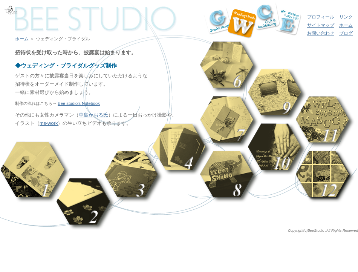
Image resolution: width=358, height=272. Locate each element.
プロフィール (320, 17)
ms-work (49, 123)
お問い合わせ (320, 33)
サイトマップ (320, 25)
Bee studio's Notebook (79, 103)
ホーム (346, 25)
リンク (346, 17)
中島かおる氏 (93, 115)
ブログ (346, 33)
